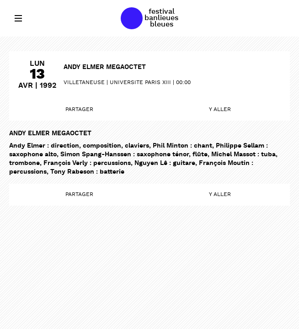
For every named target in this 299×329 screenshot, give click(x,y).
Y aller (220, 109)
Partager (79, 109)
